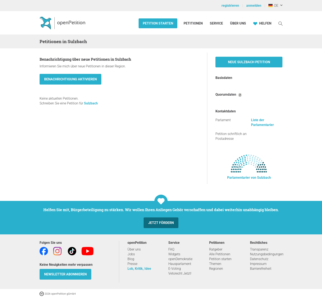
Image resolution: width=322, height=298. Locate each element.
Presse (132, 264)
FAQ (171, 249)
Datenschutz (259, 259)
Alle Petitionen (219, 254)
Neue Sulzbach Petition (249, 62)
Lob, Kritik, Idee (139, 269)
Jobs (131, 254)
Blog (131, 259)
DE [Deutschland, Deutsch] (273, 6)
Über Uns (238, 23)
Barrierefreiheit (260, 269)
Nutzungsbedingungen (266, 254)
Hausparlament (179, 264)
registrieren (230, 6)
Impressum (258, 264)
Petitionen (194, 23)
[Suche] (280, 23)
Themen (215, 264)
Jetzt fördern (161, 223)
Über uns (134, 249)
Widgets (174, 254)
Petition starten (158, 23)
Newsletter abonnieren (65, 274)
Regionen (216, 269)
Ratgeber (215, 249)
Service (216, 23)
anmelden (253, 6)
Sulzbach (91, 103)
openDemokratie (180, 259)
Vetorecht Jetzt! (179, 273)
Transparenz (259, 249)
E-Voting (174, 269)
